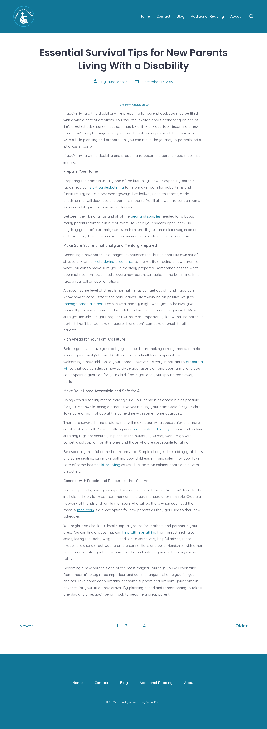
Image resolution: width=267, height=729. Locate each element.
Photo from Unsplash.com (133, 104)
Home (145, 16)
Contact (163, 16)
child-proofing (108, 464)
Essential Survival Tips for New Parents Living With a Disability (133, 59)
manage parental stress (83, 303)
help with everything (139, 532)
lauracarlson (117, 81)
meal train (85, 509)
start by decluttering (107, 187)
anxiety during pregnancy (112, 261)
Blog (180, 16)
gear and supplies (146, 216)
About (235, 16)
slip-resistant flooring (151, 429)
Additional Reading (207, 16)
